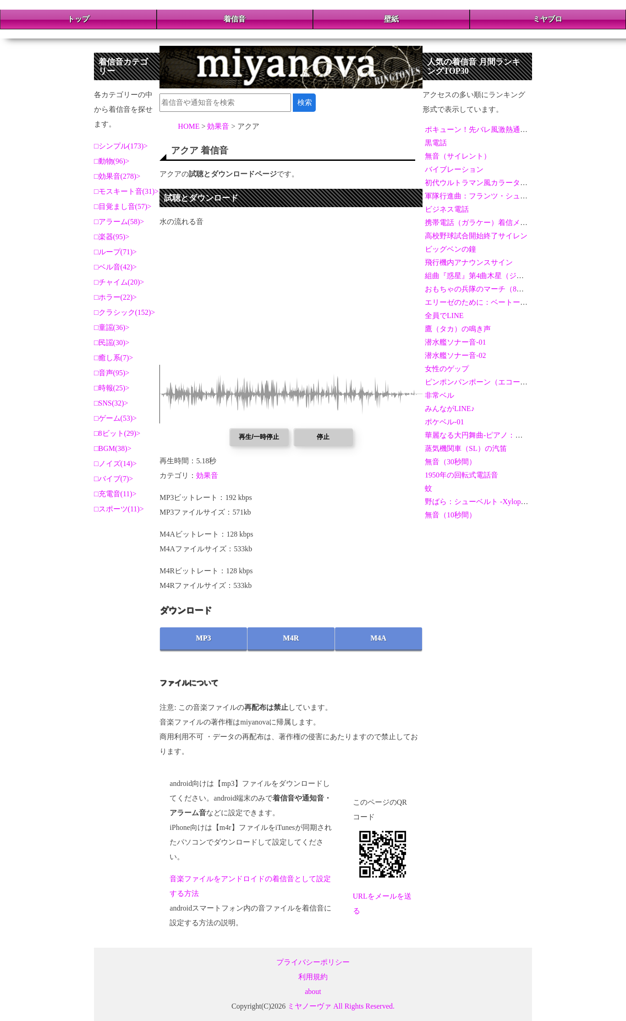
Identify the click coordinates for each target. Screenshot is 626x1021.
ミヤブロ (547, 19)
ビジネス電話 (447, 209)
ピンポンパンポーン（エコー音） (480, 382)
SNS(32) (111, 403)
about (313, 991)
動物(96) (112, 161)
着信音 (235, 19)
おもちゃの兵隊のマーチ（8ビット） (485, 289)
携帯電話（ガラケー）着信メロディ (483, 222)
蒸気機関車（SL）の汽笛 (466, 448)
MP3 (203, 638)
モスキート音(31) (127, 191)
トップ (78, 19)
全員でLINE (444, 315)
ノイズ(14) (116, 463)
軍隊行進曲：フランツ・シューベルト (487, 196)
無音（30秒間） (450, 462)
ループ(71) (116, 252)
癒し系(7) (114, 358)
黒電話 (436, 143)
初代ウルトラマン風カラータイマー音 (487, 183)
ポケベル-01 (444, 422)
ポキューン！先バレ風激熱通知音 (480, 129)
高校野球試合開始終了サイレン (476, 236)
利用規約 (313, 977)
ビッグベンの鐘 (450, 249)
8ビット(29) (118, 433)
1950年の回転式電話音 (461, 475)
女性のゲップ (447, 369)
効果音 (207, 475)
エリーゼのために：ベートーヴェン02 (487, 302)
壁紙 (391, 19)
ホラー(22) (116, 297)
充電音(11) (115, 494)
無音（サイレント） (458, 156)
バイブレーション (454, 169)
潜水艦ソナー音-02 (455, 355)
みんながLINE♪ (449, 408)
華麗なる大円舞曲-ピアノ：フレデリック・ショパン (510, 435)
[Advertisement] (291, 300)
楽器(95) (112, 237)
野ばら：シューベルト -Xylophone (480, 501)
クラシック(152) (125, 312)
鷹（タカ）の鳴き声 (458, 329)
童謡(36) (112, 327)
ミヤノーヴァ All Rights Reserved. (341, 1006)
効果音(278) (118, 176)
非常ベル (439, 395)
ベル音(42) (116, 267)
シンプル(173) (121, 146)
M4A (379, 638)
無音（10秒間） (450, 515)
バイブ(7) (114, 479)
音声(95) (112, 373)
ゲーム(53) (116, 418)
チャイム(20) (119, 282)
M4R (291, 638)
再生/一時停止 (259, 436)
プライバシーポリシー (313, 962)
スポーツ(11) (119, 509)
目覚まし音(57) (123, 206)
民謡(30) (112, 342)
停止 (323, 436)
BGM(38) (113, 448)
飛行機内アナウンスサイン (469, 262)
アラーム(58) (119, 221)
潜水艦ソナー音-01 (455, 342)
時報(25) (112, 388)
